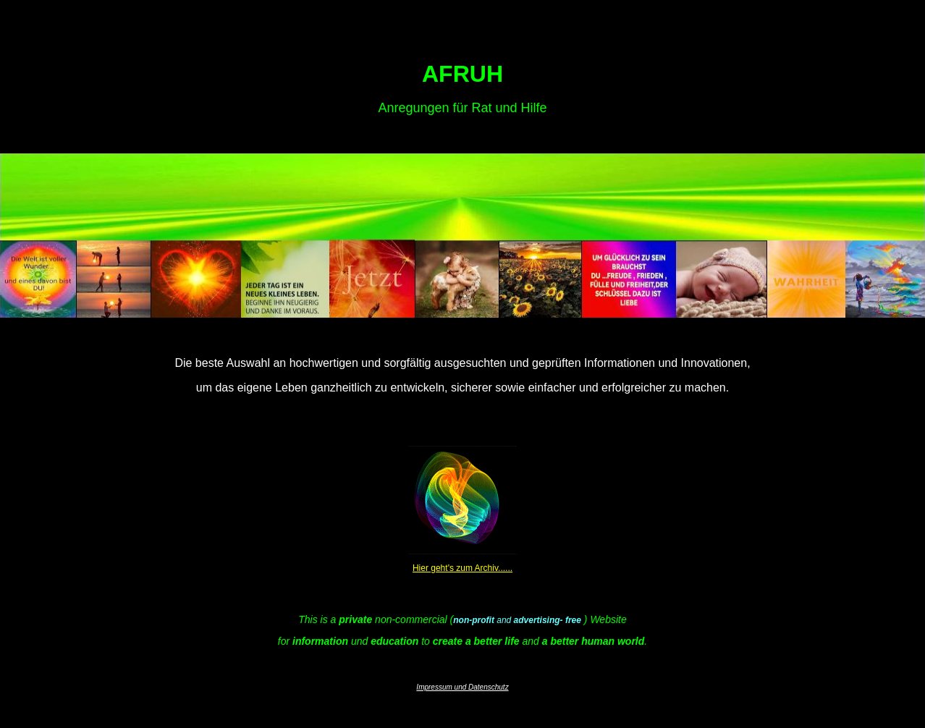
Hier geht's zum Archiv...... (462, 568)
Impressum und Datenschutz (462, 687)
